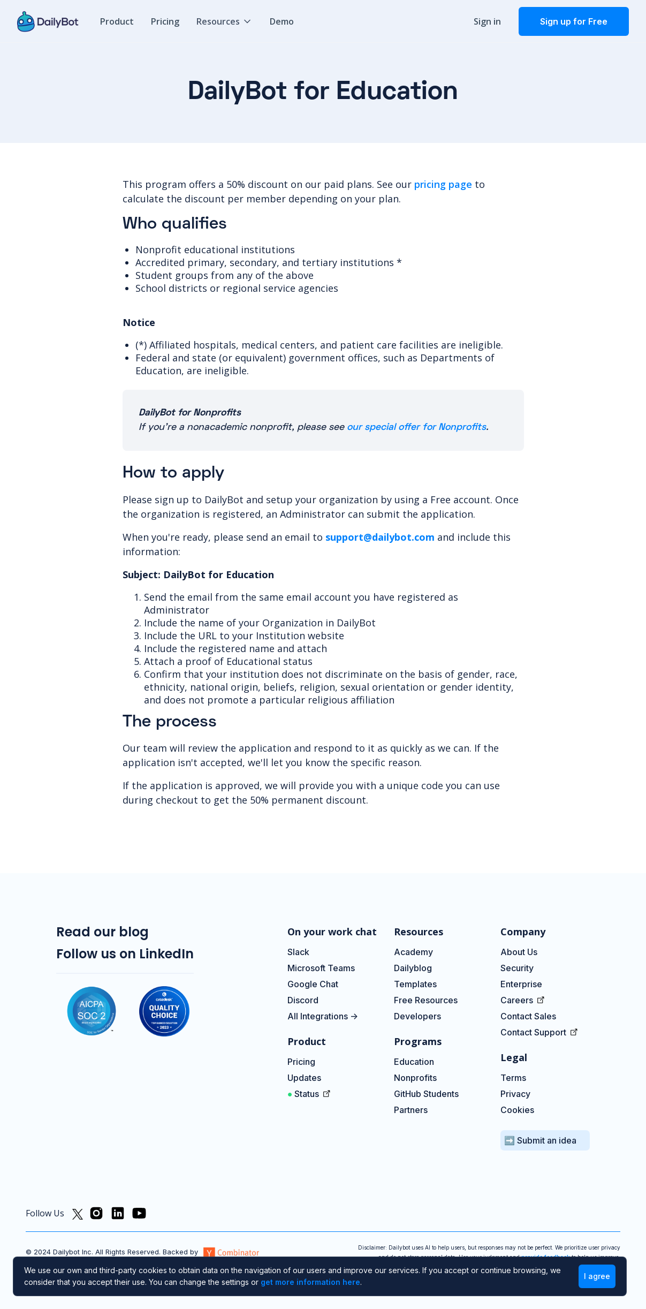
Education (414, 1061)
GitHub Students (426, 1093)
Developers (417, 1016)
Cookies (517, 1109)
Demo (282, 21)
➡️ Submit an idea (540, 1140)
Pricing (165, 21)
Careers (517, 1000)
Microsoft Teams (321, 968)
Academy (413, 952)
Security (517, 968)
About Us (518, 952)
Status (304, 1093)
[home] (48, 21)
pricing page (443, 184)
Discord (302, 1000)
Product (117, 21)
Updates (305, 1077)
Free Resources (426, 1000)
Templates (415, 984)
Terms (513, 1077)
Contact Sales (528, 1016)
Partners (411, 1109)
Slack (298, 952)
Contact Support (534, 1032)
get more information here (310, 1282)
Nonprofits (415, 1077)
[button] (224, 21)
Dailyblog (413, 968)
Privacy (515, 1093)
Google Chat (312, 984)
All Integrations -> (322, 1016)
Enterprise (521, 984)
